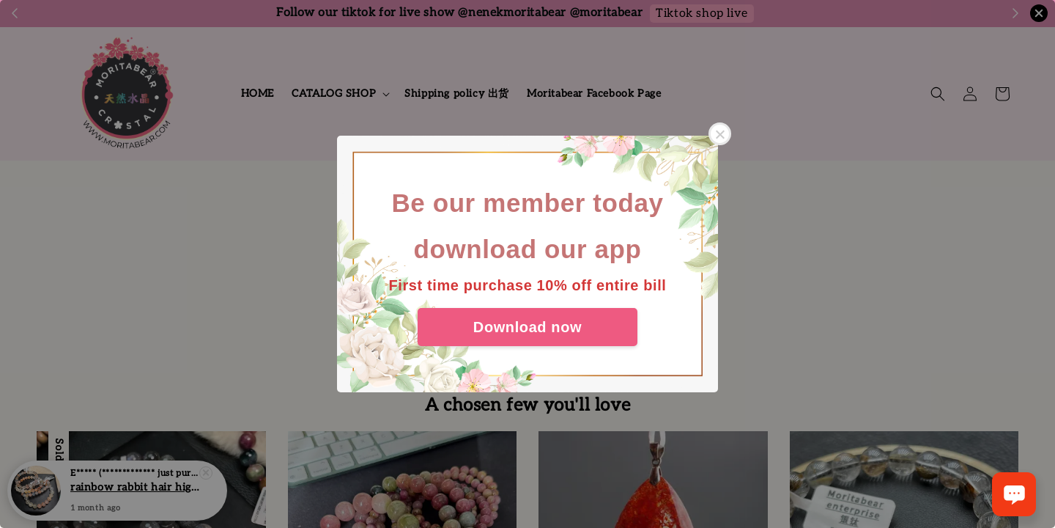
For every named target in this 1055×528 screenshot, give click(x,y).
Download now (527, 327)
